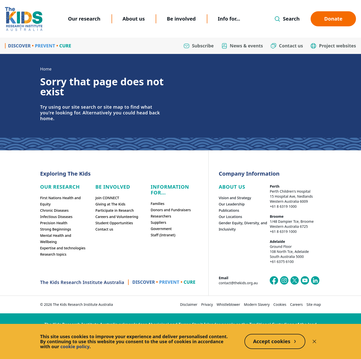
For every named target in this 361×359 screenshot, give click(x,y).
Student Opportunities (114, 223)
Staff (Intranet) (163, 235)
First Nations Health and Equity (60, 200)
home (46, 118)
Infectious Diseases (56, 216)
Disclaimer (188, 304)
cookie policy (74, 346)
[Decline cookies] (314, 341)
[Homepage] (23, 19)
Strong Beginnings (55, 229)
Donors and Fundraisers (171, 209)
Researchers (161, 216)
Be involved (181, 18)
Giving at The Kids (110, 204)
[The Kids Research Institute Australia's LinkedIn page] (315, 280)
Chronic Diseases (54, 210)
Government (161, 228)
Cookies (280, 304)
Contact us (104, 229)
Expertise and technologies (62, 248)
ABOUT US (232, 187)
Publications (229, 210)
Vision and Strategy (235, 197)
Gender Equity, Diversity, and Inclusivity (243, 226)
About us (134, 18)
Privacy (207, 304)
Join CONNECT (107, 197)
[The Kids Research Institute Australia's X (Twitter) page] (294, 280)
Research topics (53, 254)
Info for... (229, 18)
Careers (296, 304)
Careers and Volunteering (116, 216)
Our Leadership (232, 204)
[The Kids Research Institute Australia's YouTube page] (305, 280)
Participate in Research (114, 210)
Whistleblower (228, 304)
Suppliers (158, 222)
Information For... (170, 189)
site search (83, 107)
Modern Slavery (257, 304)
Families (157, 203)
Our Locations (230, 216)
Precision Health (53, 223)
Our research (84, 18)
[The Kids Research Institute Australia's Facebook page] (274, 280)
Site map (314, 304)
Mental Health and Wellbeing (55, 238)
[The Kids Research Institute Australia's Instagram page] (284, 280)
